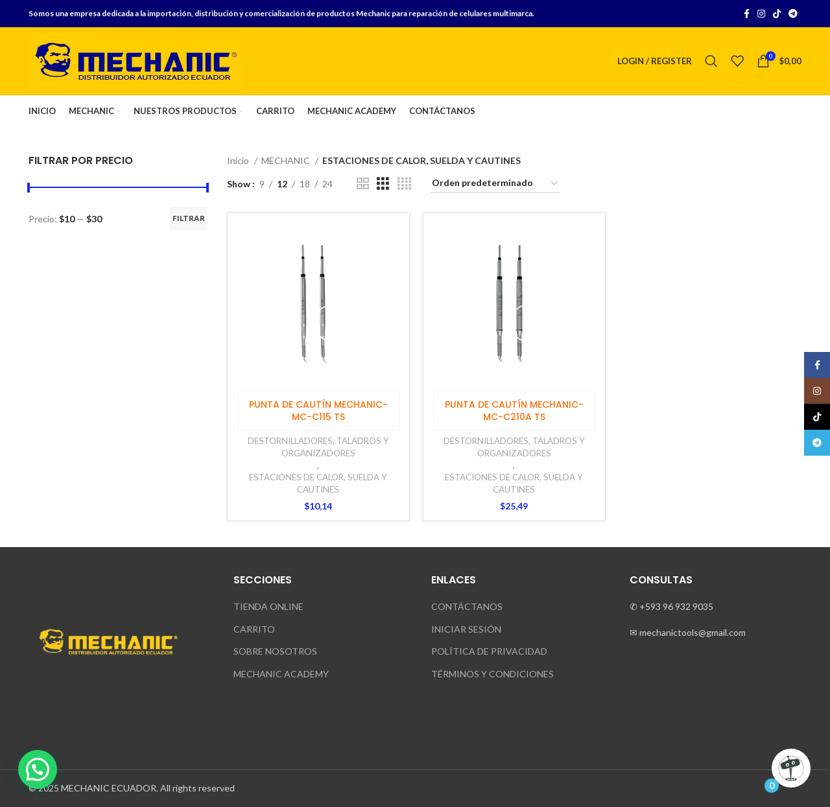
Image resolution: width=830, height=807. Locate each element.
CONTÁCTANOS (467, 606)
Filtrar (188, 218)
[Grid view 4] (404, 184)
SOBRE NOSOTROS (275, 651)
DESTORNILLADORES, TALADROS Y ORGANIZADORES (318, 447)
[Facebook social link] (746, 13)
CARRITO (254, 629)
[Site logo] (136, 59)
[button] (37, 769)
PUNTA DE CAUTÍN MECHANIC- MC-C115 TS (318, 411)
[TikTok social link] (777, 13)
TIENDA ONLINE (268, 606)
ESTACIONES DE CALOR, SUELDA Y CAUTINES (318, 483)
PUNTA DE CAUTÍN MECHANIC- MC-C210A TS (514, 411)
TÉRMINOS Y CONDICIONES (492, 673)
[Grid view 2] (363, 184)
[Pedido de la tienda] (495, 183)
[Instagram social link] (761, 13)
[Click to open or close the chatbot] (791, 768)
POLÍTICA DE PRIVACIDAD (489, 651)
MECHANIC (286, 160)
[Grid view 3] (383, 184)
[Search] (711, 61)
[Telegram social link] (793, 13)
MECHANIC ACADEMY (281, 673)
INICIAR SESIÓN (466, 629)
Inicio (239, 160)
